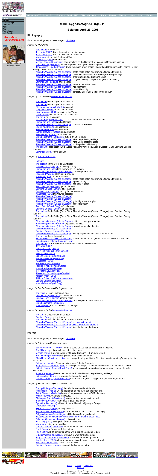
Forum (150, 15)
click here (70, 40)
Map (4, 29)
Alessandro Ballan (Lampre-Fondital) (53, 273)
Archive (78, 466)
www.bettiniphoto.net (62, 310)
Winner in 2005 (43, 396)
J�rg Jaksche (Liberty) (46, 408)
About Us (80, 468)
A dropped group (43, 176)
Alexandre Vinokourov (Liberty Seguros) (54, 171)
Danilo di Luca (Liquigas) (47, 166)
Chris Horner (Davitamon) (48, 295)
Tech (52, 15)
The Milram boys (43, 350)
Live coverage (8, 23)
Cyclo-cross (93, 15)
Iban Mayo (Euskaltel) (46, 401)
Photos (112, 15)
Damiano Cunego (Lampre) (48, 189)
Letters (132, 15)
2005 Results (7, 33)
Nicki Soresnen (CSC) (46, 112)
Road (69, 15)
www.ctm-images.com (61, 96)
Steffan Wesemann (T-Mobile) (50, 258)
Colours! (40, 161)
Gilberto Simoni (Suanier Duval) (51, 256)
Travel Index (88, 466)
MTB (76, 15)
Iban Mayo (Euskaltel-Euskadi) (50, 223)
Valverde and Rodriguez (47, 82)
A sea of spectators (45, 373)
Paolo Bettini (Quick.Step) (48, 64)
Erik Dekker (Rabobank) (47, 442)
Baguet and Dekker (45, 127)
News (45, 15)
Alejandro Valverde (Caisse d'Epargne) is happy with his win (64, 322)
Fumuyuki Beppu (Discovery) (49, 388)
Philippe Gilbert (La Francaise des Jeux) (54, 278)
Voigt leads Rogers (45, 109)
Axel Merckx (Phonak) (46, 134)
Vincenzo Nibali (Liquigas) (48, 248)
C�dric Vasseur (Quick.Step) (49, 435)
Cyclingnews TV (33, 15)
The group (40, 117)
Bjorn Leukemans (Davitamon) (50, 137)
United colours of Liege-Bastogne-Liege (54, 241)
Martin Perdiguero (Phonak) (49, 268)
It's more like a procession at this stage (54, 238)
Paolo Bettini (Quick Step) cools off (52, 251)
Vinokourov (41, 57)
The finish (40, 293)
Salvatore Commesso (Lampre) (50, 419)
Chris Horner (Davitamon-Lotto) (50, 358)
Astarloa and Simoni (45, 253)
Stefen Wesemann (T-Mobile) (49, 347)
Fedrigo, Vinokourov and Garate (51, 266)
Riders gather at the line (47, 376)
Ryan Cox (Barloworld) (46, 403)
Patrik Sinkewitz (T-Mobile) (48, 393)
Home (5, 18)
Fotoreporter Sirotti (46, 156)
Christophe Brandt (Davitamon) (50, 398)
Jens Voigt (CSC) (44, 52)
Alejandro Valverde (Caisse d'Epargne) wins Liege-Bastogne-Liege (67, 324)
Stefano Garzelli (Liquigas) (48, 281)
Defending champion (46, 363)
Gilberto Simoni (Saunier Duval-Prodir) (54, 368)
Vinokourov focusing (45, 406)
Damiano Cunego (44, 317)
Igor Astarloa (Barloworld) (48, 263)
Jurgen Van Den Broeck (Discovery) (52, 437)
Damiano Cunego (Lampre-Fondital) (53, 231)
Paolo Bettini (42, 432)
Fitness (122, 15)
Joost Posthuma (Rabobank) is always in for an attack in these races (68, 417)
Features (61, 15)
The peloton (41, 49)
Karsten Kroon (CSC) (46, 276)
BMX (83, 15)
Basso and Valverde (45, 174)
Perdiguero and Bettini (46, 122)
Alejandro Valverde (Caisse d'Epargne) (54, 72)
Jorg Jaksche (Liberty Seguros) (50, 67)
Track (103, 15)
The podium (41, 147)
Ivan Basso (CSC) (44, 59)
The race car (42, 236)
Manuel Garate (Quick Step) (49, 283)
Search (141, 15)
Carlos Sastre (42, 114)
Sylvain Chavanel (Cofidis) (48, 132)
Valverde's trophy (44, 152)
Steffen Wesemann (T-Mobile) (50, 107)
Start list (6, 25)
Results (5, 20)
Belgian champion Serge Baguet (51, 414)
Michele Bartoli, (43, 353)
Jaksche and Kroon (45, 129)
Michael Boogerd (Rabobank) (49, 62)
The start (40, 314)
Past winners (7, 31)
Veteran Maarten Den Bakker (49, 426)
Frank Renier (42, 429)
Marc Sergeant (43, 305)
